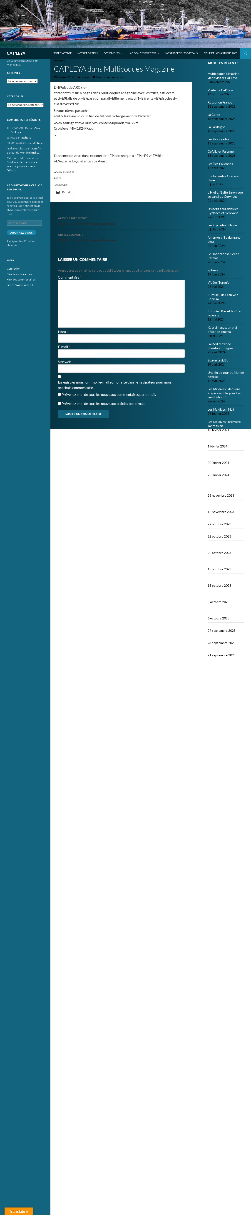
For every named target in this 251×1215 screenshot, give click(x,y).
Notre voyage (62, 53)
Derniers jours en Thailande (220, 456)
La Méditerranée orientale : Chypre (220, 346)
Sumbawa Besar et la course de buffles (222, 547)
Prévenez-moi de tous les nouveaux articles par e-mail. (103, 403)
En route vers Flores (222, 651)
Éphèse (213, 270)
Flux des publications (19, 274)
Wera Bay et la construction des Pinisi (224, 596)
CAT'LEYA (16, 53)
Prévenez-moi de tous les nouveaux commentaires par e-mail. (109, 394)
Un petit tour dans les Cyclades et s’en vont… (224, 211)
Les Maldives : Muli (221, 409)
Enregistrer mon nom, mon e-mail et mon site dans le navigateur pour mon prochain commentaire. (114, 385)
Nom (63, 331)
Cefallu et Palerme (221, 151)
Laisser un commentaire (111, 77)
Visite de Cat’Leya (221, 90)
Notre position (87, 53)
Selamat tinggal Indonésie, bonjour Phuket (221, 487)
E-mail (64, 346)
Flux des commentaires (21, 279)
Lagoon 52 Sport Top (142, 53)
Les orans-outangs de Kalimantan (223, 506)
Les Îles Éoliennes (220, 164)
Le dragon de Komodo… (224, 639)
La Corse (214, 114)
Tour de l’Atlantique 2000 (220, 53)
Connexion (13, 268)
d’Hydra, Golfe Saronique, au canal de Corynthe (226, 194)
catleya (85, 77)
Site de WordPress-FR (20, 285)
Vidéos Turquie (218, 282)
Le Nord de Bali (218, 520)
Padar (212, 626)
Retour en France (220, 102)
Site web (64, 361)
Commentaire (70, 277)
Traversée (59, 60)
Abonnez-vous (21, 232)
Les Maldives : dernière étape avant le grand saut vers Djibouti (226, 393)
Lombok (213, 532)
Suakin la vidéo (218, 360)
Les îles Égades (218, 139)
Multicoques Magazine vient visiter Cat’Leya (223, 76)
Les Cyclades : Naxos (222, 225)
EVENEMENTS (111, 53)
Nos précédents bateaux (181, 53)
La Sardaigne (217, 127)
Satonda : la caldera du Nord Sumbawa (223, 579)
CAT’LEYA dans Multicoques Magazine (121, 221)
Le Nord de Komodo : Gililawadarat (222, 612)
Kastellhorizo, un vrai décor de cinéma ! (222, 329)
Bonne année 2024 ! (222, 471)
